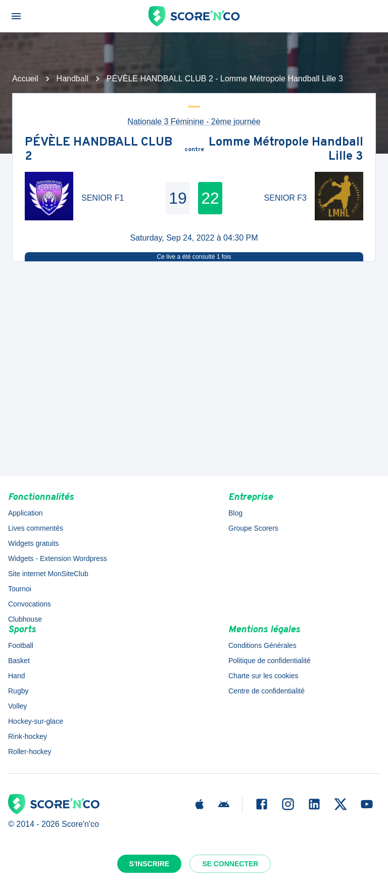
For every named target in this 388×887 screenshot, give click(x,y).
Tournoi (19, 589)
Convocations (29, 604)
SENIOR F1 (102, 198)
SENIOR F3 (285, 198)
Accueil (25, 78)
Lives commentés (35, 528)
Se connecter (230, 864)
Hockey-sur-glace (35, 721)
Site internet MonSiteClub (48, 574)
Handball (72, 78)
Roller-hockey (30, 752)
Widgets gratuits (33, 543)
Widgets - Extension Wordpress (57, 558)
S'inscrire (149, 864)
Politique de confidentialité (269, 661)
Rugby (18, 691)
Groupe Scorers (253, 528)
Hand (16, 676)
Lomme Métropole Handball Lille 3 (286, 150)
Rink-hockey (27, 736)
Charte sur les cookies (263, 676)
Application (25, 513)
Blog (235, 513)
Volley (17, 706)
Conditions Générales (262, 645)
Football (20, 645)
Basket (19, 661)
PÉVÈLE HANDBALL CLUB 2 (98, 150)
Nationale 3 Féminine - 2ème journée (193, 121)
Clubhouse (25, 619)
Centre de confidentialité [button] (266, 691)
